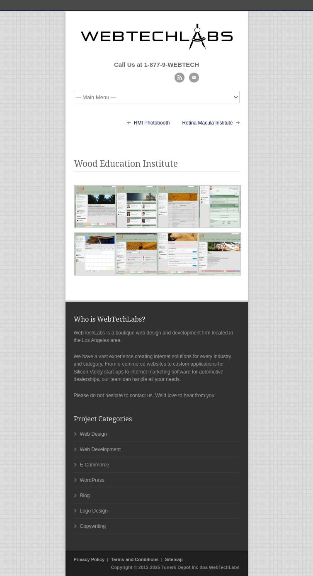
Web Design (93, 434)
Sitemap (174, 559)
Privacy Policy (89, 559)
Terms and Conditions (134, 559)
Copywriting (93, 526)
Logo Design (94, 511)
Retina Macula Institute (207, 123)
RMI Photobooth (152, 123)
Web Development (100, 449)
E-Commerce (94, 465)
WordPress (92, 480)
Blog (85, 495)
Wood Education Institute (126, 164)
